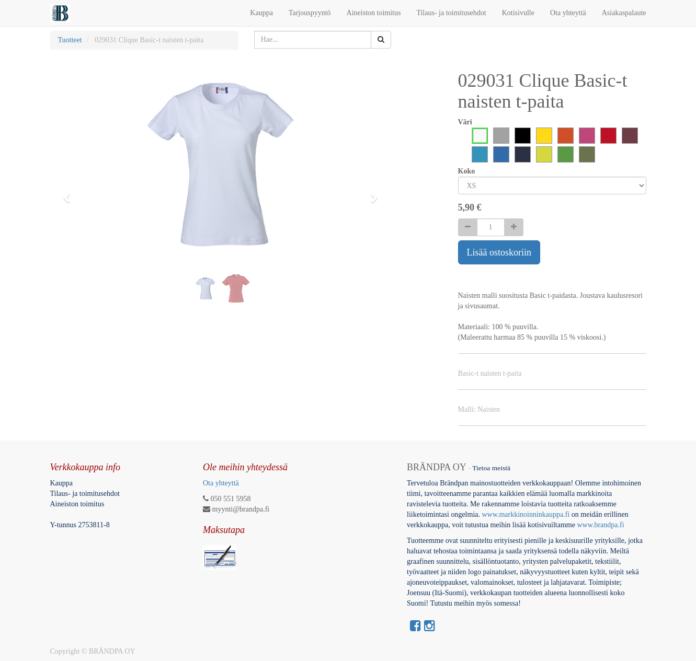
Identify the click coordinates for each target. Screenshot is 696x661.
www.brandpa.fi (601, 525)
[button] (70, 193)
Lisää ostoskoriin (499, 252)
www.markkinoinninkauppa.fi (525, 514)
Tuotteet (70, 40)
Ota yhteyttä (221, 483)
